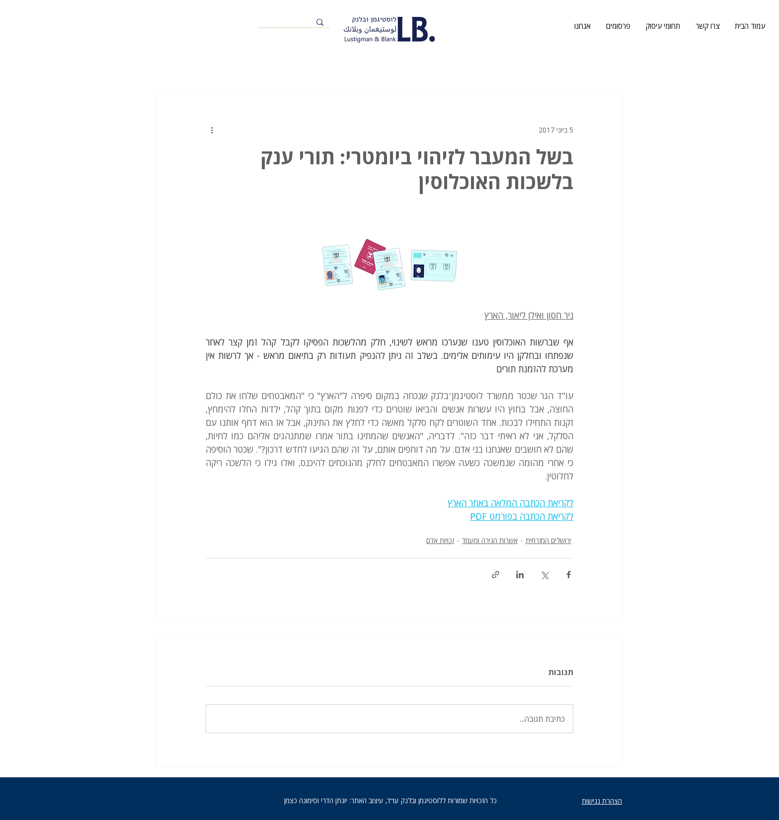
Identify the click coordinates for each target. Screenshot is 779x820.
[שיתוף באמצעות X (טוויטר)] (544, 574)
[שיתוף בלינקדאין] (520, 574)
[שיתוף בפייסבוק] (568, 574)
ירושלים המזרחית (548, 540)
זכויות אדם (440, 540)
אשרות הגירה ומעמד (490, 540)
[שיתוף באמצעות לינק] (495, 574)
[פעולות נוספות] (212, 130)
